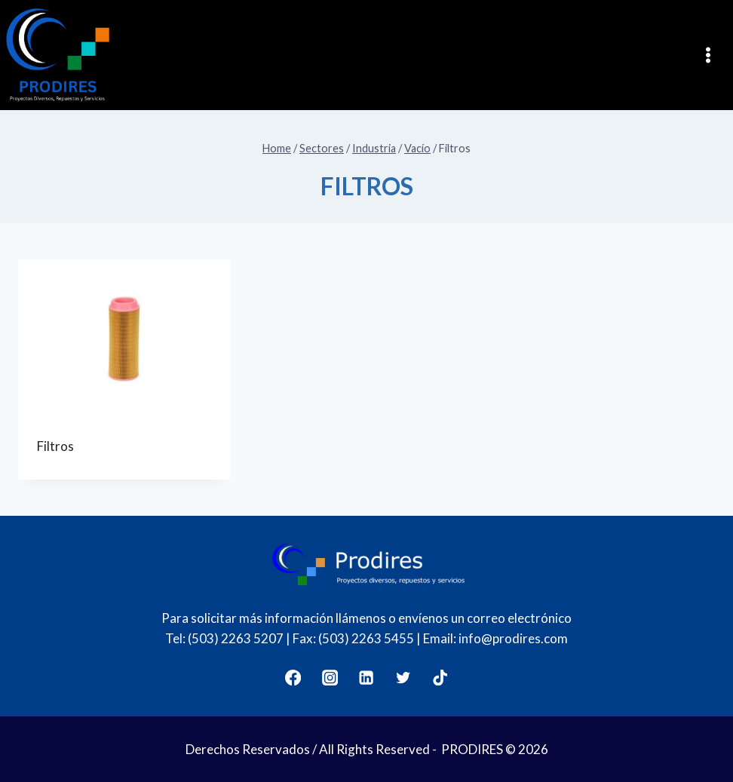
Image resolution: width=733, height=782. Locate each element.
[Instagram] (330, 678)
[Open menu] (713, 54)
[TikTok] (441, 678)
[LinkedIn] (367, 678)
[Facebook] (293, 678)
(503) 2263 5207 (236, 638)
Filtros (55, 446)
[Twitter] (404, 678)
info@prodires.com (513, 638)
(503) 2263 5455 (366, 638)
